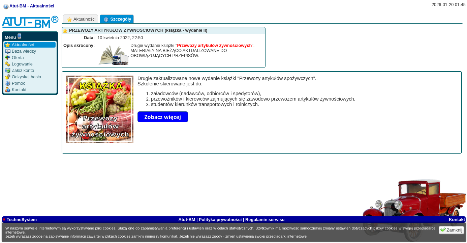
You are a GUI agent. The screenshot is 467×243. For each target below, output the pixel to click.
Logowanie (19, 63)
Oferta (14, 57)
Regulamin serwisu (265, 219)
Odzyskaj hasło (23, 76)
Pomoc (15, 83)
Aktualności (19, 44)
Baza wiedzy (20, 51)
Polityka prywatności (220, 219)
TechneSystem (20, 219)
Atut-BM (187, 219)
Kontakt (15, 89)
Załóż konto (19, 70)
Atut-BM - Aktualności (31, 5)
